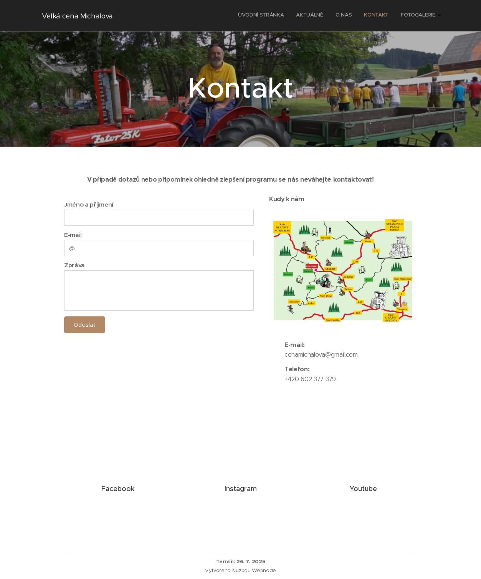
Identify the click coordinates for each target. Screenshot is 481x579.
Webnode (264, 570)
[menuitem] (388, 15)
